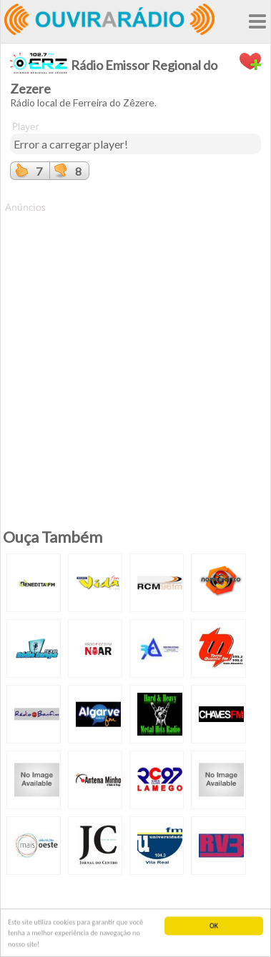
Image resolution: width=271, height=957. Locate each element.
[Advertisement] (135, 349)
